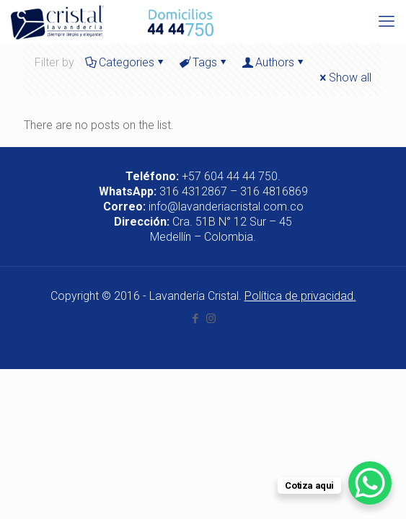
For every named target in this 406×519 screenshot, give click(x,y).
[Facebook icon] (195, 318)
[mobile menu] (386, 21)
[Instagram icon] (211, 318)
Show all (344, 77)
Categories (125, 62)
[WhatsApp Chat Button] (370, 483)
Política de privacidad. (300, 296)
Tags (204, 62)
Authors (274, 62)
